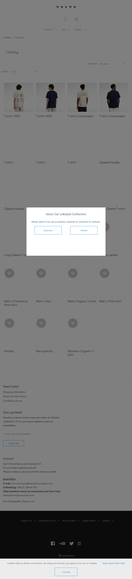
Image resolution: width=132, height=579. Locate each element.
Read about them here (113, 563)
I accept (66, 572)
